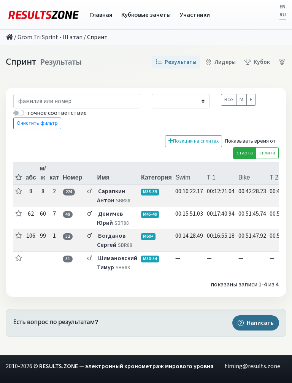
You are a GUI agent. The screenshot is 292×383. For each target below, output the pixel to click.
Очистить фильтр (37, 123)
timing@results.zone (252, 366)
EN (282, 7)
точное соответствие (57, 113)
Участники (195, 15)
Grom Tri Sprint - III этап (50, 37)
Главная (101, 15)
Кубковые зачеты (146, 15)
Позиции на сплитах (193, 141)
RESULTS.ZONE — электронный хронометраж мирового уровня (126, 366)
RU (282, 15)
